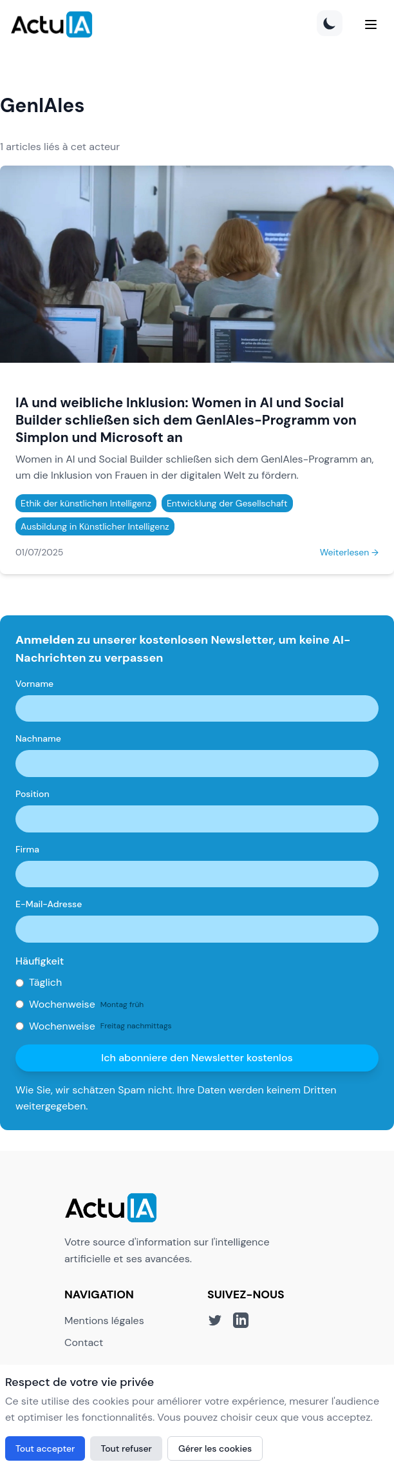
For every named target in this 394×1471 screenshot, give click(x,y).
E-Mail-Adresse (48, 904)
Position (32, 794)
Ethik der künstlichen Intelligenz (86, 503)
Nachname (38, 738)
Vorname (34, 683)
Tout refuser (126, 1448)
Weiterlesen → (349, 552)
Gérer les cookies (215, 1448)
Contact (83, 1342)
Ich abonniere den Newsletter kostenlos (196, 1057)
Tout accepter (45, 1448)
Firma (27, 849)
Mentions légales (104, 1320)
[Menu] (371, 24)
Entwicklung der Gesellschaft (227, 503)
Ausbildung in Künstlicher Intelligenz (95, 526)
